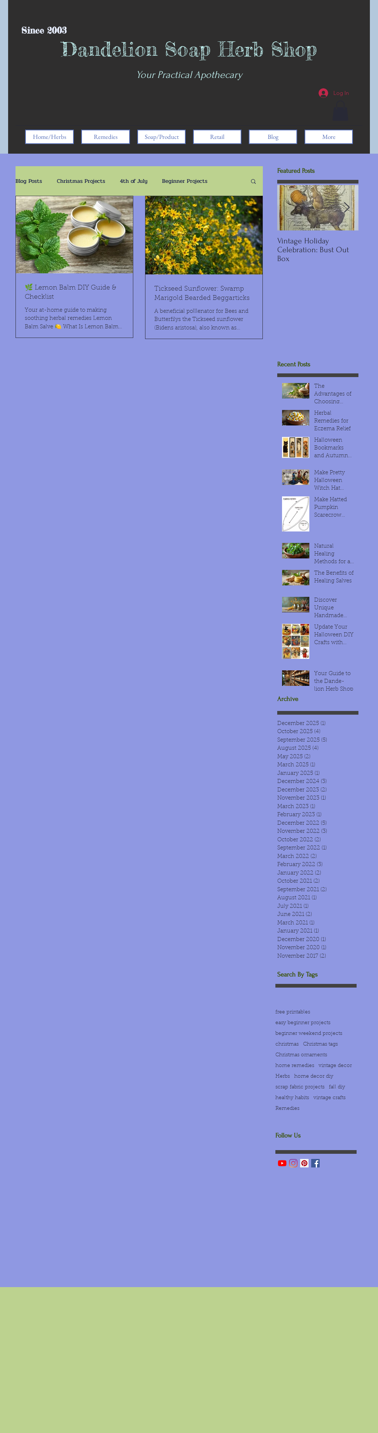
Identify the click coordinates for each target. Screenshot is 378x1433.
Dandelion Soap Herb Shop (189, 49)
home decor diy (313, 1076)
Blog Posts (29, 181)
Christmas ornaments (301, 1055)
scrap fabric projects (299, 1087)
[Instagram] (293, 1163)
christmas (287, 1044)
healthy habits (292, 1098)
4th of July (133, 181)
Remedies (287, 1108)
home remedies (294, 1065)
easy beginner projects (302, 1023)
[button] (340, 110)
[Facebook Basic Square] (315, 1163)
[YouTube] (282, 1163)
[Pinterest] (304, 1163)
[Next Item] (346, 208)
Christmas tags (320, 1044)
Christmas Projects (81, 181)
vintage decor (335, 1065)
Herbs (282, 1076)
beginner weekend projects (308, 1033)
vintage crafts (329, 1098)
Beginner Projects (184, 181)
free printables (292, 1012)
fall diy (337, 1087)
